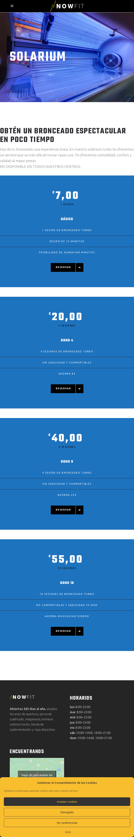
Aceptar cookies (67, 801)
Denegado (66, 812)
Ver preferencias (67, 822)
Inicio (68, 831)
